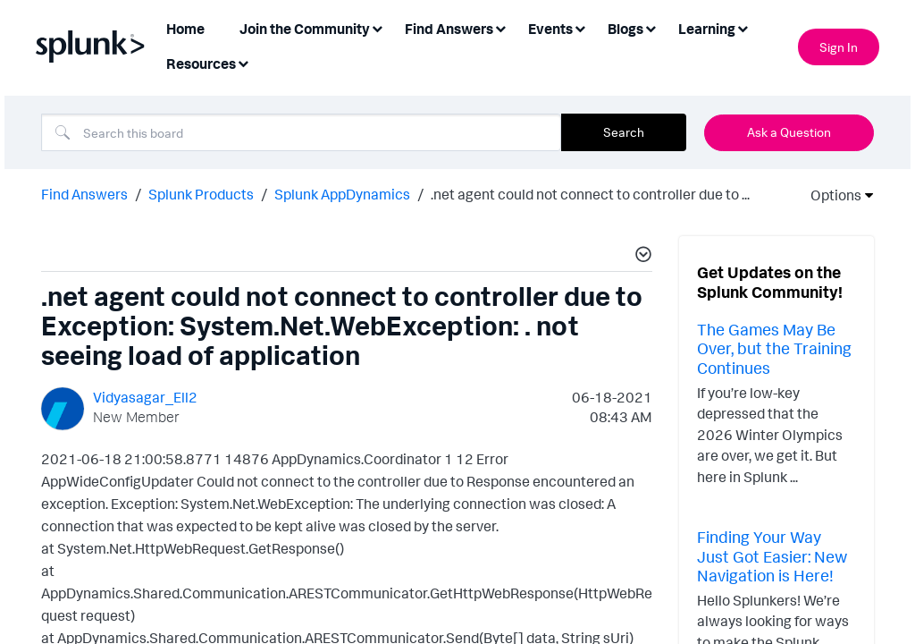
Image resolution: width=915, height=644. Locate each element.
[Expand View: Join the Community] (377, 27)
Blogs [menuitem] (625, 29)
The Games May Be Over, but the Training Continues (774, 347)
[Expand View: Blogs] (650, 27)
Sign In (838, 47)
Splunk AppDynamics (342, 192)
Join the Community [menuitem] (304, 29)
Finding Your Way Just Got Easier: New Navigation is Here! (772, 554)
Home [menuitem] (185, 29)
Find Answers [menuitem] (449, 29)
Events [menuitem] (550, 29)
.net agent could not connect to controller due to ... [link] (590, 192)
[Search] (301, 132)
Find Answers (84, 192)
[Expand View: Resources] (243, 62)
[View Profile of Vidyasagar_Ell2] (145, 395)
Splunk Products (201, 192)
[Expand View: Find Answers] (500, 27)
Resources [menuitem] (201, 63)
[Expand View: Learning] (742, 27)
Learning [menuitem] (706, 29)
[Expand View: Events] (580, 27)
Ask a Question (789, 132)
